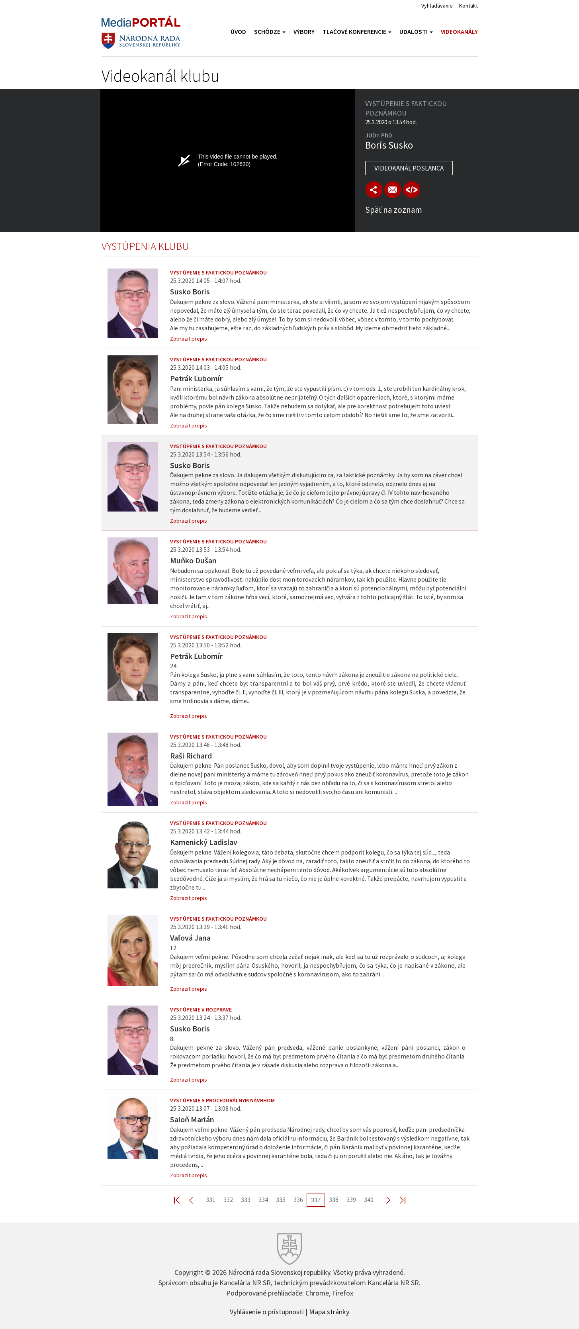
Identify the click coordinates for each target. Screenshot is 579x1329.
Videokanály (459, 31)
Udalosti (416, 31)
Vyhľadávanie (437, 5)
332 (228, 1200)
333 (245, 1200)
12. (321, 961)
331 (210, 1200)
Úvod (238, 31)
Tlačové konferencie (357, 31)
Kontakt (468, 5)
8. (321, 1052)
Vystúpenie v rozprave (201, 1009)
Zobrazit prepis (188, 338)
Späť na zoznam (393, 209)
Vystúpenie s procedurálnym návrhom (222, 1100)
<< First (181, 1200)
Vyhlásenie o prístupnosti (267, 1311)
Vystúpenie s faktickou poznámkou (218, 272)
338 (333, 1200)
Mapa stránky (329, 1311)
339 (351, 1200)
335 (281, 1200)
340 (369, 1200)
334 (263, 1200)
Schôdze (270, 31)
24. (321, 684)
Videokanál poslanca (409, 168)
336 (298, 1200)
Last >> (397, 1200)
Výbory (304, 31)
